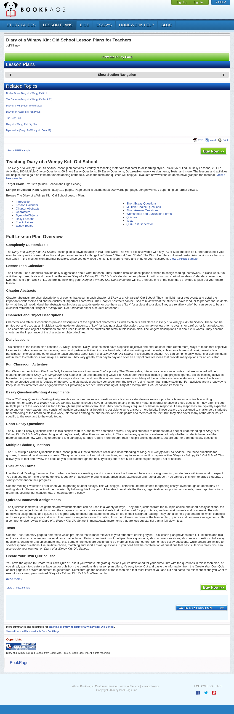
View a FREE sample (18, 150)
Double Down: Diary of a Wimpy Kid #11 (26, 93)
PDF (198, 140)
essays (104, 25)
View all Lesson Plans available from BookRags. (33, 631)
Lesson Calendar (27, 205)
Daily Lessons (25, 219)
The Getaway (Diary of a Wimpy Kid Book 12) (29, 99)
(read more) (14, 579)
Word (210, 140)
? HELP (221, 2)
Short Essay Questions (141, 203)
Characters (23, 212)
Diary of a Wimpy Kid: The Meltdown (24, 105)
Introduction (23, 201)
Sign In (198, 2)
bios (84, 25)
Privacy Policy (150, 686)
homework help (136, 25)
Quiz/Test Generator (139, 224)
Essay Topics (24, 225)
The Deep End (13, 118)
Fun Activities (24, 222)
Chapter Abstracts (27, 208)
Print (223, 140)
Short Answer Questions (142, 210)
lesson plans (57, 25)
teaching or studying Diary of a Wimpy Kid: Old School (81, 626)
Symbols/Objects (27, 215)
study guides (21, 25)
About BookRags (82, 686)
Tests (129, 220)
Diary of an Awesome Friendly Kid (23, 112)
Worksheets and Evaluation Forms (149, 213)
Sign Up (182, 2)
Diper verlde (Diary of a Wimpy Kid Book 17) (28, 130)
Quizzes (131, 217)
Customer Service (106, 686)
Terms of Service (129, 686)
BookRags (19, 662)
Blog (166, 25)
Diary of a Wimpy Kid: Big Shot (21, 124)
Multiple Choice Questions (143, 207)
